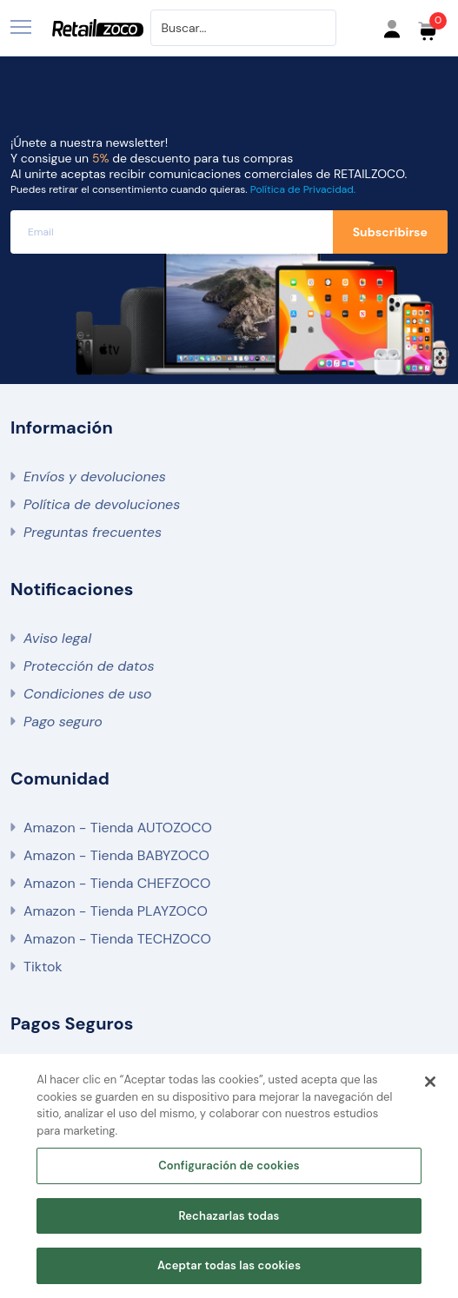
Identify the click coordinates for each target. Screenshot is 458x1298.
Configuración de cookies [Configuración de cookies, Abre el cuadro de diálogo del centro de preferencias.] (229, 1165)
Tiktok (42, 966)
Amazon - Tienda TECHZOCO (117, 939)
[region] (229, 1176)
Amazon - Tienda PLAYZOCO (115, 911)
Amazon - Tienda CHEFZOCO (116, 883)
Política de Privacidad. (302, 189)
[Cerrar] (430, 1082)
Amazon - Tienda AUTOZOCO (117, 827)
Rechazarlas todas (228, 1216)
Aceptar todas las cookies (229, 1265)
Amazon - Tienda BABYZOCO (116, 855)
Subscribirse (390, 232)
